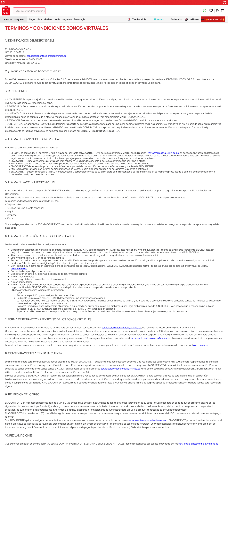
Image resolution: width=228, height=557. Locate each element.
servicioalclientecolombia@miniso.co (46, 55)
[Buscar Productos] (49, 10)
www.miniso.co (19, 268)
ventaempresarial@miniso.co (163, 152)
